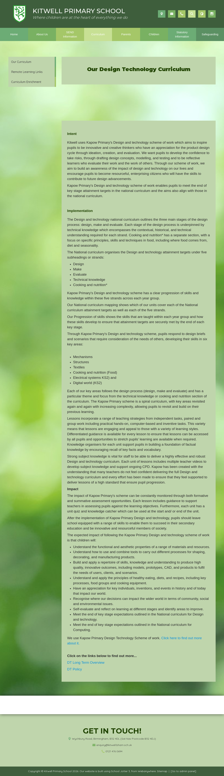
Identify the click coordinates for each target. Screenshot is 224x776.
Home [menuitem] (14, 34)
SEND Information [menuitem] (70, 34)
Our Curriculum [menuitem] (21, 62)
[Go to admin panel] (183, 771)
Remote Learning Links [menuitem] (27, 72)
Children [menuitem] (154, 34)
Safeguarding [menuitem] (210, 34)
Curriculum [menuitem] (98, 34)
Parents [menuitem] (126, 34)
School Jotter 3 (120, 771)
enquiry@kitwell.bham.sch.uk (114, 745)
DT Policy (74, 669)
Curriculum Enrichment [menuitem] (26, 82)
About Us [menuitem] (42, 34)
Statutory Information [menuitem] (182, 34)
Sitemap (162, 771)
